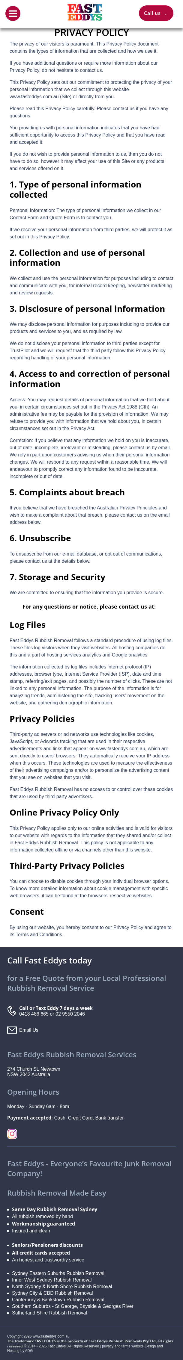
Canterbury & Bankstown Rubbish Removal (58, 1299)
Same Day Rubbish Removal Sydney (54, 1209)
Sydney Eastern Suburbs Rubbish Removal (58, 1273)
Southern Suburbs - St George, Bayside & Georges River (73, 1306)
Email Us (28, 1030)
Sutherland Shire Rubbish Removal (49, 1312)
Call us (156, 13)
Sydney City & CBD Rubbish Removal (52, 1293)
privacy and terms (116, 1346)
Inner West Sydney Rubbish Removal (52, 1279)
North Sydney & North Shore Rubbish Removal (62, 1286)
